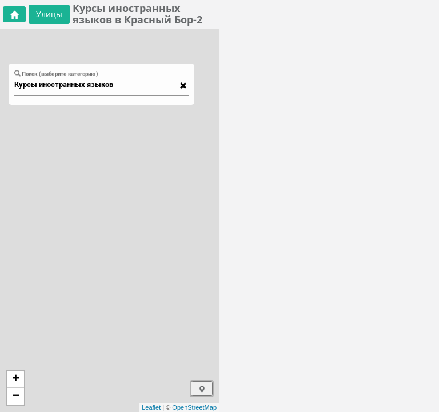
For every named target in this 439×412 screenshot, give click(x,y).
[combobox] (96, 84)
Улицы (49, 14)
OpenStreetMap (194, 407)
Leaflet (151, 407)
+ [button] (15, 379)
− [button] (15, 396)
